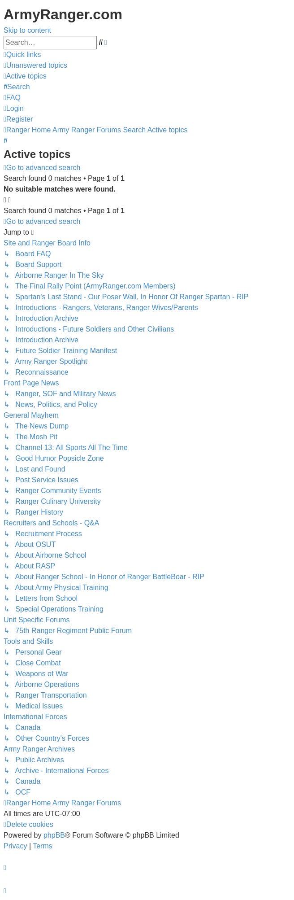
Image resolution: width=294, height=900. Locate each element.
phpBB (54, 835)
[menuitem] (35, 65)
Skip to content (27, 30)
